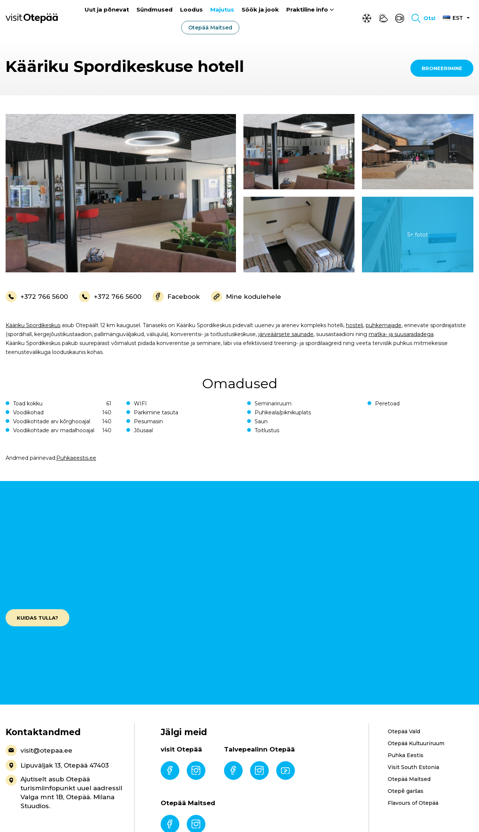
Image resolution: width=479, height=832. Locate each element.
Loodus (191, 9)
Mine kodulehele (246, 296)
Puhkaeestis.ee (76, 458)
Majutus (222, 9)
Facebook (176, 296)
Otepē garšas (405, 791)
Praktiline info (307, 9)
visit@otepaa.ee (39, 750)
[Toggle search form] (423, 18)
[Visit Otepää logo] (32, 18)
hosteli (354, 325)
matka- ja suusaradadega (401, 334)
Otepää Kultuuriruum (416, 743)
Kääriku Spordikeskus (33, 325)
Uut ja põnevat (107, 9)
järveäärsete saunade (285, 334)
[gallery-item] (121, 193)
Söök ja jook (260, 9)
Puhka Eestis (405, 755)
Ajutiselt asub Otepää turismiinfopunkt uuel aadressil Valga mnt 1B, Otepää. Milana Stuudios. (64, 792)
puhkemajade (383, 325)
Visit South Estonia (413, 767)
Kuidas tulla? (37, 618)
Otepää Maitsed (210, 28)
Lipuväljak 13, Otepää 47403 (57, 765)
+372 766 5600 (37, 296)
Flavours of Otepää (413, 803)
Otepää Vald (404, 731)
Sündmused (154, 9)
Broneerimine (442, 68)
